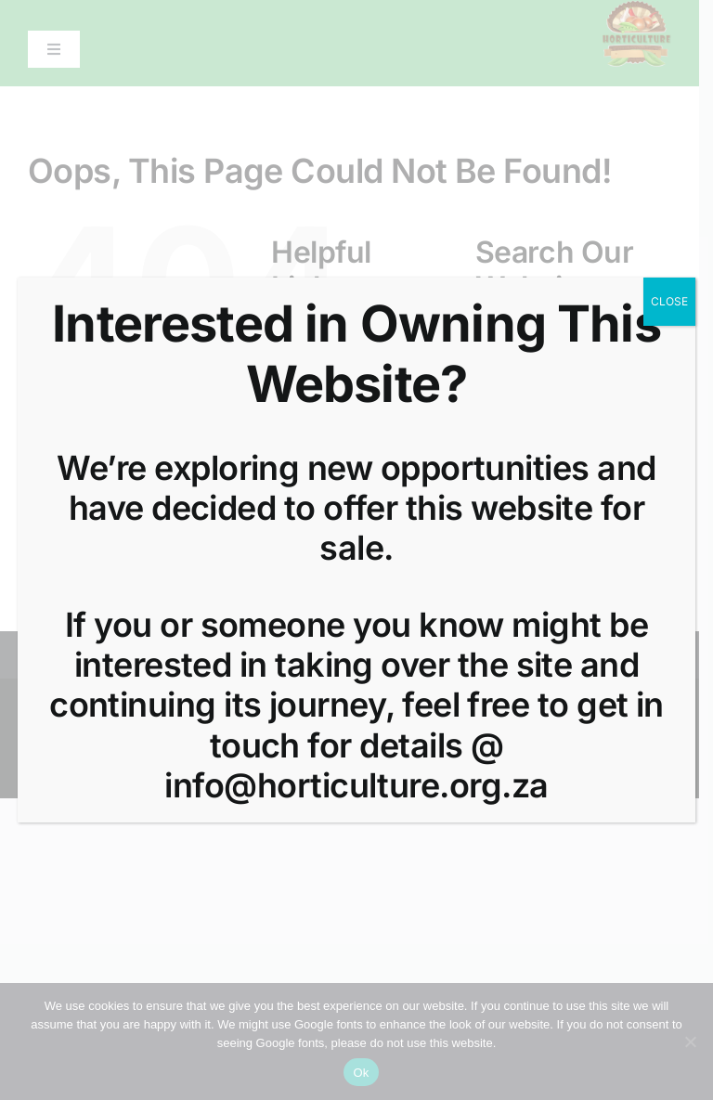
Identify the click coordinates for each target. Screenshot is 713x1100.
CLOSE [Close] (669, 301)
